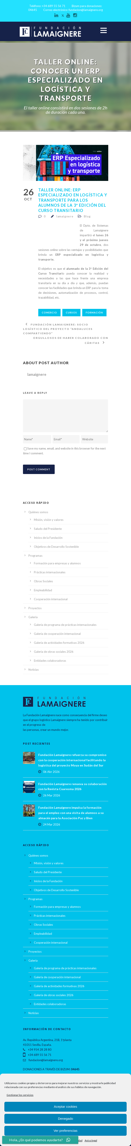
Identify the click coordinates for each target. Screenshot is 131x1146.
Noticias (33, 669)
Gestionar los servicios (20, 1095)
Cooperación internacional (51, 599)
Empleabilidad (43, 590)
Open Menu (103, 30)
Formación (94, 312)
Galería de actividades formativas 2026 (59, 642)
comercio (49, 312)
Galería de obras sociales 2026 (53, 651)
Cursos (71, 312)
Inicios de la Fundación (48, 537)
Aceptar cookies (65, 1106)
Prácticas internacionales (49, 572)
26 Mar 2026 (51, 795)
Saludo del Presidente (48, 528)
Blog (87, 216)
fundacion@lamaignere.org (86, 10)
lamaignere (64, 216)
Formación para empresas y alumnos (57, 563)
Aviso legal (91, 1140)
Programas (35, 555)
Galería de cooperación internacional (57, 633)
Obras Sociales (43, 581)
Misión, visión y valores (48, 519)
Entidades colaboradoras (50, 660)
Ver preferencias (65, 1130)
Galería (33, 617)
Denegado (65, 1118)
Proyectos (35, 608)
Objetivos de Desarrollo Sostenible (56, 546)
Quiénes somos (38, 512)
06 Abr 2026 (51, 771)
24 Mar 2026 (51, 824)
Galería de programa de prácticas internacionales (65, 624)
